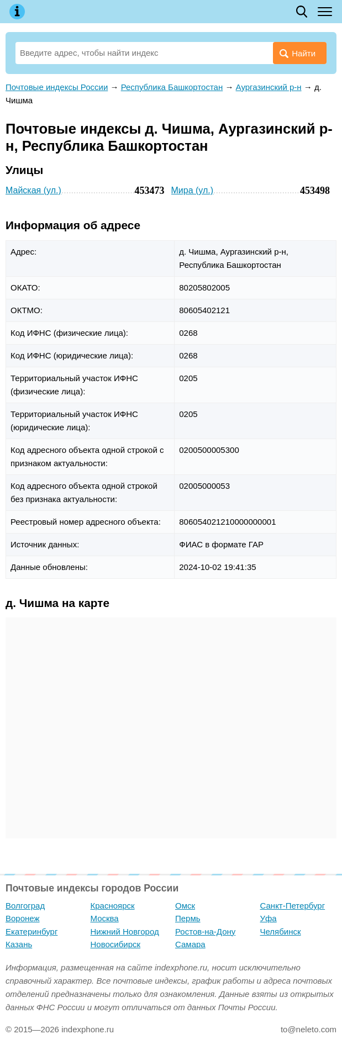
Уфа (268, 918)
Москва (105, 918)
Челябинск (280, 931)
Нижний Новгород (125, 931)
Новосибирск (116, 944)
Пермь (188, 918)
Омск (185, 905)
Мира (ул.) (192, 190)
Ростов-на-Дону (205, 931)
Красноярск (113, 905)
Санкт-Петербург (292, 905)
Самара (190, 944)
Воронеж (23, 918)
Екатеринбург (31, 931)
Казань (19, 944)
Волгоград (25, 905)
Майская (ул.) (33, 190)
